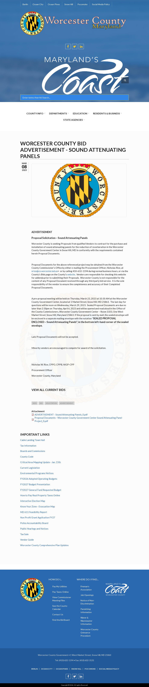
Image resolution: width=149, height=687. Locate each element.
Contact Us (57, 614)
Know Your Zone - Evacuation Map (37, 506)
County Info (34, 113)
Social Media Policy (101, 4)
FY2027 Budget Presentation (35, 484)
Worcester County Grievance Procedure (89, 632)
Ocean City (38, 4)
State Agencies (73, 119)
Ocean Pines (54, 4)
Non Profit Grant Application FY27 (37, 517)
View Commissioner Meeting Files (61, 599)
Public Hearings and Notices (34, 528)
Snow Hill (68, 4)
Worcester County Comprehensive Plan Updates (44, 545)
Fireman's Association (86, 588)
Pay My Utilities (59, 586)
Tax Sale (24, 534)
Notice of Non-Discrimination (87, 602)
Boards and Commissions (32, 451)
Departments (58, 113)
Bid (41, 403)
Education (80, 113)
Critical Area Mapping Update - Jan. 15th (40, 462)
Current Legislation (30, 467)
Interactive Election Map (32, 501)
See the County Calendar (59, 607)
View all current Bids (48, 389)
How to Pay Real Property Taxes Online (40, 495)
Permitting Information (86, 610)
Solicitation (51, 403)
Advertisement (66, 403)
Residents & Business (106, 113)
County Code (26, 456)
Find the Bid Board (61, 620)
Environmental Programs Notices (37, 473)
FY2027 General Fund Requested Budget (40, 490)
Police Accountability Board (34, 523)
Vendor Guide (27, 539)
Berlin (25, 4)
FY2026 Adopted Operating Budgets (38, 478)
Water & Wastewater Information (86, 620)
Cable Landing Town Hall (32, 440)
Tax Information (28, 445)
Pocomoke (82, 4)
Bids (34, 403)
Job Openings (87, 595)
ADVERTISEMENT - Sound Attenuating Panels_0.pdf (61, 414)
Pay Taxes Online (60, 592)
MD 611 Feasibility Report (33, 512)
